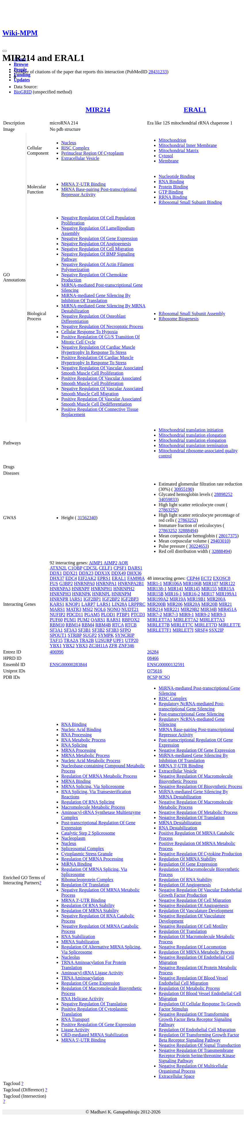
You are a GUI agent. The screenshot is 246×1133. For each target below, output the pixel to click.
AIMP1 (96, 562)
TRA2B (86, 640)
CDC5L (90, 567)
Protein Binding (173, 186)
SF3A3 (70, 630)
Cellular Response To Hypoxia (89, 331)
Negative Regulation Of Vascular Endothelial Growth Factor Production (200, 892)
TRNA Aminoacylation (82, 977)
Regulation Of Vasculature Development (196, 910)
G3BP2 (66, 583)
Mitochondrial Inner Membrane (188, 145)
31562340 (87, 517)
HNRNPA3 (60, 588)
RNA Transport (75, 1019)
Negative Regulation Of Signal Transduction (200, 1045)
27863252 (168, 509)
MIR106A (172, 583)
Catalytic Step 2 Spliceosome (88, 833)
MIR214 (98, 109)
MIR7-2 (154, 614)
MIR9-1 (186, 614)
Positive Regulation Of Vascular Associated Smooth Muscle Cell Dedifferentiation (101, 401)
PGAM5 (92, 614)
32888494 (187, 530)
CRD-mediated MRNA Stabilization (94, 1034)
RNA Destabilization (178, 827)
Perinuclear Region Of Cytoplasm (92, 153)
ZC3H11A (98, 645)
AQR (123, 562)
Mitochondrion (172, 140)
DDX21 (70, 573)
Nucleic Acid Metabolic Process (90, 760)
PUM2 (83, 619)
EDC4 (71, 578)
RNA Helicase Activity (82, 998)
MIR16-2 (191, 593)
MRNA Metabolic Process (85, 755)
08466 (153, 658)
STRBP (75, 635)
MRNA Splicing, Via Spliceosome (92, 786)
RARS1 (113, 619)
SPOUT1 (58, 635)
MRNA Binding (76, 781)
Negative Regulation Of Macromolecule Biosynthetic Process (195, 779)
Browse (21, 64)
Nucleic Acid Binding (81, 729)
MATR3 (73, 609)
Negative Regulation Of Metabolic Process (198, 812)
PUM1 (70, 619)
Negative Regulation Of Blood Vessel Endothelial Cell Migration (193, 980)
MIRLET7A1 (159, 619)
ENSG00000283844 (68, 664)
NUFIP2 (57, 614)
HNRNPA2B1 (131, 583)
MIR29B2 (190, 609)
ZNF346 (126, 645)
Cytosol (166, 155)
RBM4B (103, 624)
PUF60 (56, 619)
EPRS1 (104, 578)
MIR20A (192, 604)
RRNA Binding (173, 197)
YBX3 (82, 645)
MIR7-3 (170, 614)
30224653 (198, 546)
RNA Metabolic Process (83, 739)
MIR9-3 (218, 614)
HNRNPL (101, 593)
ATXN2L (58, 567)
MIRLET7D (206, 624)
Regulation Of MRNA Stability (90, 910)
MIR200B (156, 604)
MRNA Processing (78, 750)
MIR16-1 (173, 593)
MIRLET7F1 (159, 630)
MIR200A (216, 599)
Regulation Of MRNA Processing (92, 858)
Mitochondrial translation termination (193, 445)
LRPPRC (136, 604)
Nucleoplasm (73, 838)
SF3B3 (112, 630)
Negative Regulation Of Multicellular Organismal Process (193, 1068)
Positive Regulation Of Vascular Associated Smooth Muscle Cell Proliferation (101, 381)
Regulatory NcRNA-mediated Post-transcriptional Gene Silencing (191, 706)
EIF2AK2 (87, 578)
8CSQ (164, 677)
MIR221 (171, 609)
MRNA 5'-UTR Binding (83, 1040)
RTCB (131, 624)
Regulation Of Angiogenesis (185, 884)
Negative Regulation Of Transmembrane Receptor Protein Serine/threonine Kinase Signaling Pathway (197, 1055)
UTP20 (131, 640)
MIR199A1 (226, 593)
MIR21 (225, 604)
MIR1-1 (154, 583)
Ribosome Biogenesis (179, 318)
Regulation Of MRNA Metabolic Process (99, 776)
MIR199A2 (157, 599)
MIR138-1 (157, 588)
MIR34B (208, 609)
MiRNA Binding (76, 864)
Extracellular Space (177, 1076)
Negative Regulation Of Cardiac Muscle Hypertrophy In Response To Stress (98, 350)
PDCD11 (74, 614)
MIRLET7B (158, 624)
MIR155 (209, 588)
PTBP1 (123, 614)
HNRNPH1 (101, 588)
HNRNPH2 (123, 588)
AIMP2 (110, 562)
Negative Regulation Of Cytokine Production (200, 853)
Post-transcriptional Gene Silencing (191, 714)
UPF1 (118, 640)
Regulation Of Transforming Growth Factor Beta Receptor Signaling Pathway (199, 1037)
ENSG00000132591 (165, 664)
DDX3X (102, 573)
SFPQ (125, 630)
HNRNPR (59, 599)
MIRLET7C (182, 624)
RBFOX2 (130, 619)
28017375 (228, 535)
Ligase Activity (75, 1029)
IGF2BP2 (111, 599)
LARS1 (104, 604)
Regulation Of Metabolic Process (189, 988)
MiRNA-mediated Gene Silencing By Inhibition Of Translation (95, 298)
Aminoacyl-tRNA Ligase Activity (92, 972)
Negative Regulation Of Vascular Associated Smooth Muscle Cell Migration (102, 391)
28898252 (223, 494)
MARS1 (57, 609)
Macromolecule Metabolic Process (93, 807)
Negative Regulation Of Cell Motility (193, 926)
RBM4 (88, 624)
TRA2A (71, 640)
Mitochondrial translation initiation (191, 429)
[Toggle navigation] (4, 51)
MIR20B (209, 604)
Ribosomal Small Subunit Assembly (192, 313)
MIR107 (210, 583)
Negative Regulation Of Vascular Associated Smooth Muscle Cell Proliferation (102, 370)
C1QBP (75, 567)
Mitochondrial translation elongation (192, 435)
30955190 (183, 489)
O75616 (154, 670)
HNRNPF (81, 588)
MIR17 (207, 593)
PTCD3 (138, 614)
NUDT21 (130, 609)
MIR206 (174, 604)
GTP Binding (171, 191)
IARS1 (76, 599)
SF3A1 (56, 630)
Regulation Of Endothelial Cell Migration (197, 1029)
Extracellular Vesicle (80, 158)
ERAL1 (195, 109)
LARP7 (88, 604)
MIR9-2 (202, 614)
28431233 (158, 71)
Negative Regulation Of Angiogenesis (96, 243)
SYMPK (106, 635)
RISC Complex (75, 147)
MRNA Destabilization (180, 822)
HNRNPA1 (106, 583)
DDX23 (86, 573)
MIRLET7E (229, 624)
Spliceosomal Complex (82, 848)
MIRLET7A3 (211, 619)
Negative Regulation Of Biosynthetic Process (200, 786)
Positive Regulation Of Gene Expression (98, 1024)
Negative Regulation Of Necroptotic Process (102, 326)
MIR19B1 (196, 599)
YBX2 (69, 645)
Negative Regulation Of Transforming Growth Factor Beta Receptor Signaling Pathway (195, 1019)
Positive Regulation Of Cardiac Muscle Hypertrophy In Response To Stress (97, 360)
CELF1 (105, 567)
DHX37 (57, 578)
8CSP (152, 677)
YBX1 (56, 645)
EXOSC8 (221, 578)
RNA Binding (171, 181)
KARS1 (57, 604)
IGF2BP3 (130, 599)
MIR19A (178, 599)
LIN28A (119, 604)
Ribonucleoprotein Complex (87, 879)
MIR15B (155, 593)
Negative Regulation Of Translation (94, 1003)
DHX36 (134, 573)
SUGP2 (90, 635)
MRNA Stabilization (80, 941)
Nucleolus (70, 957)
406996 (57, 651)
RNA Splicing (74, 745)
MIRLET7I (183, 630)
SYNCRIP (124, 635)
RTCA (118, 624)
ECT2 (206, 578)
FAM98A (136, 578)
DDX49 (118, 573)
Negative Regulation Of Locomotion (192, 946)
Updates (22, 79)
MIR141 (175, 588)
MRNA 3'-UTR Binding (83, 184)
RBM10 (57, 624)
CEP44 (193, 578)
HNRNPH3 (60, 593)
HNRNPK (81, 593)
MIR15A (226, 588)
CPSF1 (120, 567)
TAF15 (56, 640)
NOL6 (100, 609)
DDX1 (56, 573)
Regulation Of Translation (85, 884)
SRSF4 (201, 630)
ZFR (113, 645)
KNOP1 (73, 604)
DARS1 (135, 567)
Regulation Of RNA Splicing (87, 802)
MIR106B (192, 583)
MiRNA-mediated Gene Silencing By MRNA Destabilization (193, 794)
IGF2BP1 (92, 599)
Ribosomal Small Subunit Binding (190, 202)
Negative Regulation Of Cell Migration (97, 248)
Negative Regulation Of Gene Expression (99, 238)
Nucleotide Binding (177, 176)
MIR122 (227, 583)
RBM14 (73, 624)
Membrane (168, 160)
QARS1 (98, 619)
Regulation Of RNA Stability (88, 905)
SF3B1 (84, 630)
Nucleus (68, 142)
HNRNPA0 (84, 583)
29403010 (220, 540)
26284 (153, 651)
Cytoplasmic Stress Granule (87, 853)
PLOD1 (108, 614)
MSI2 (87, 609)
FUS (54, 583)
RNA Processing (76, 734)
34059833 (168, 499)
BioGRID (23, 91)
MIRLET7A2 (185, 619)
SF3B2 (98, 630)
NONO (113, 609)
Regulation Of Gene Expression (90, 983)
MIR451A (227, 609)
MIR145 (192, 588)
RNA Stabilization (78, 936)
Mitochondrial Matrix (179, 150)
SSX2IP (216, 630)
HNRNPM (121, 593)
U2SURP (103, 640)
